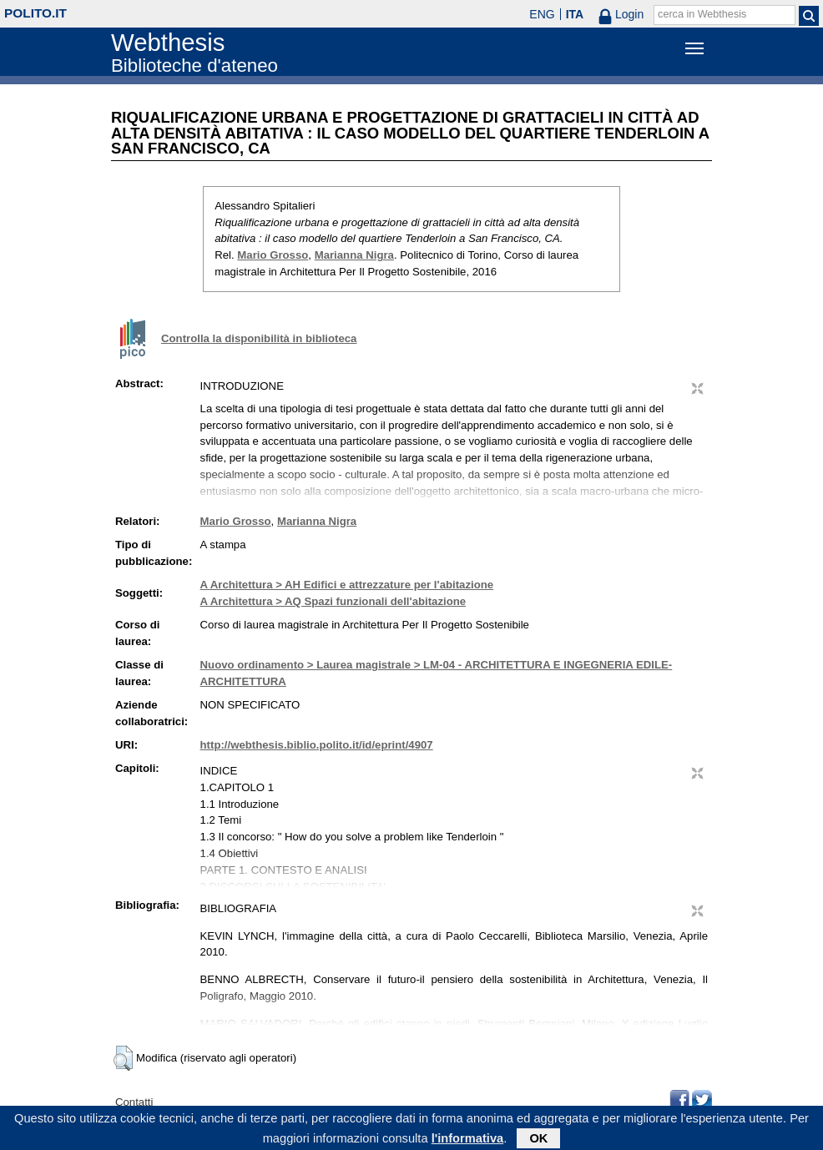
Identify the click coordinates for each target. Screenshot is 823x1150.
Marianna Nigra (354, 255)
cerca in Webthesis (702, 14)
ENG (541, 14)
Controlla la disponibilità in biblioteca (258, 338)
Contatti (134, 1102)
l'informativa (468, 1140)
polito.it (35, 13)
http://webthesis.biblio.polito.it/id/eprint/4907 (316, 745)
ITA (575, 14)
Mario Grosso (272, 255)
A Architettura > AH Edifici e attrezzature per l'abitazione (347, 584)
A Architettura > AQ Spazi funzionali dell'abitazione (333, 601)
